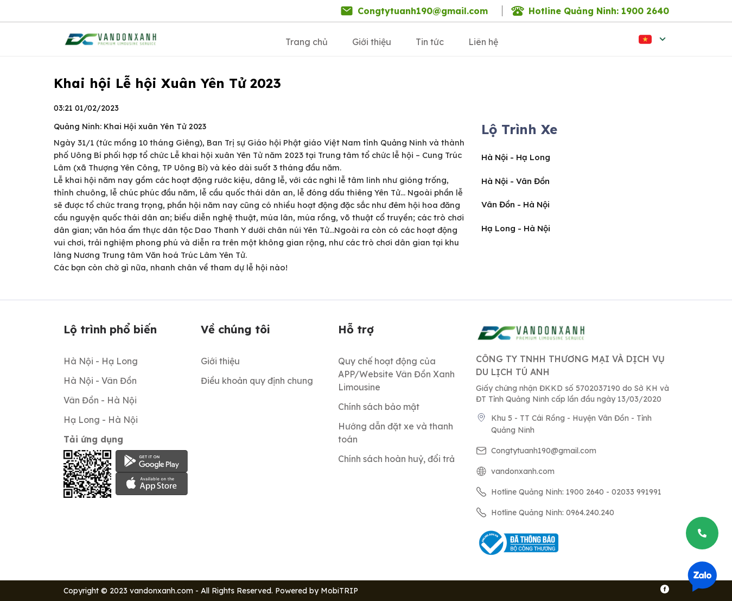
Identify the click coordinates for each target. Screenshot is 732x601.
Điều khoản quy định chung (257, 380)
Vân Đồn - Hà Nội (515, 204)
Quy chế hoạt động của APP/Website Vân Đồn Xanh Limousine (396, 374)
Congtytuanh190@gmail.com (423, 10)
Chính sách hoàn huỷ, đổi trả (396, 458)
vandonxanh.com (523, 471)
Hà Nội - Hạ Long (515, 157)
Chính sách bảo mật (378, 406)
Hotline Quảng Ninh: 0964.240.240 (552, 512)
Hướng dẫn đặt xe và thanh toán (395, 433)
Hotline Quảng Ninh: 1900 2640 (599, 10)
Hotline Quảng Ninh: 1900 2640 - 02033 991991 (576, 492)
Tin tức (430, 41)
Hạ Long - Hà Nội (515, 228)
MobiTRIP (339, 591)
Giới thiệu (371, 41)
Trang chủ (306, 41)
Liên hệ (483, 41)
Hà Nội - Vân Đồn (515, 181)
